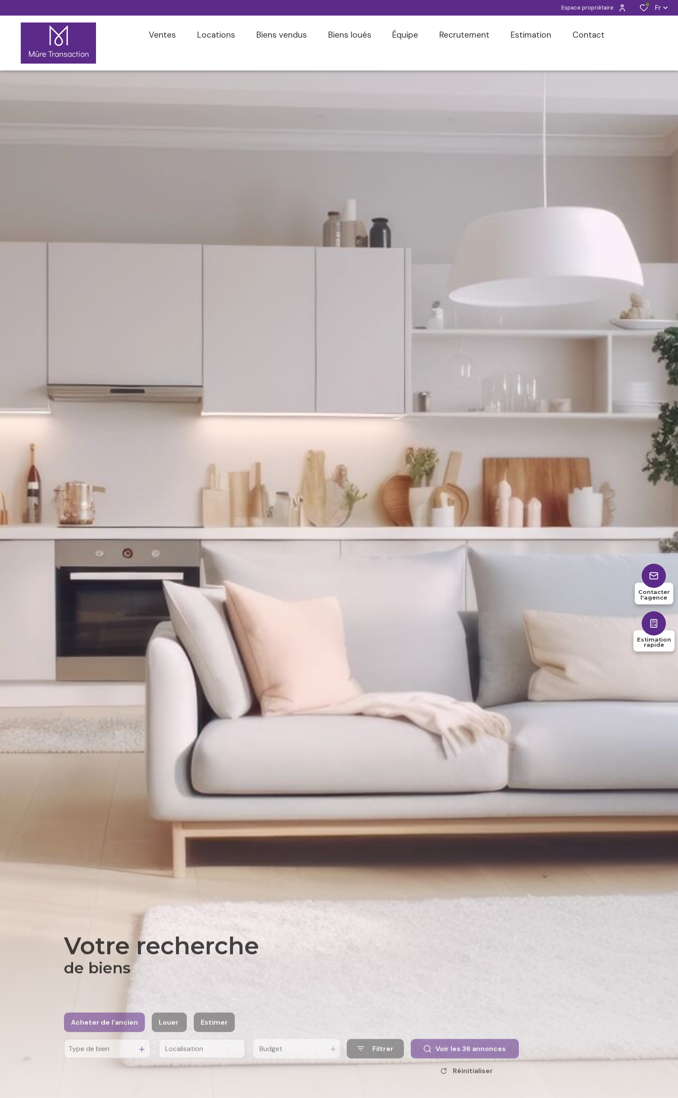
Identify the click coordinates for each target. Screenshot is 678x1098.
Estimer (214, 1035)
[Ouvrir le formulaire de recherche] (375, 1062)
